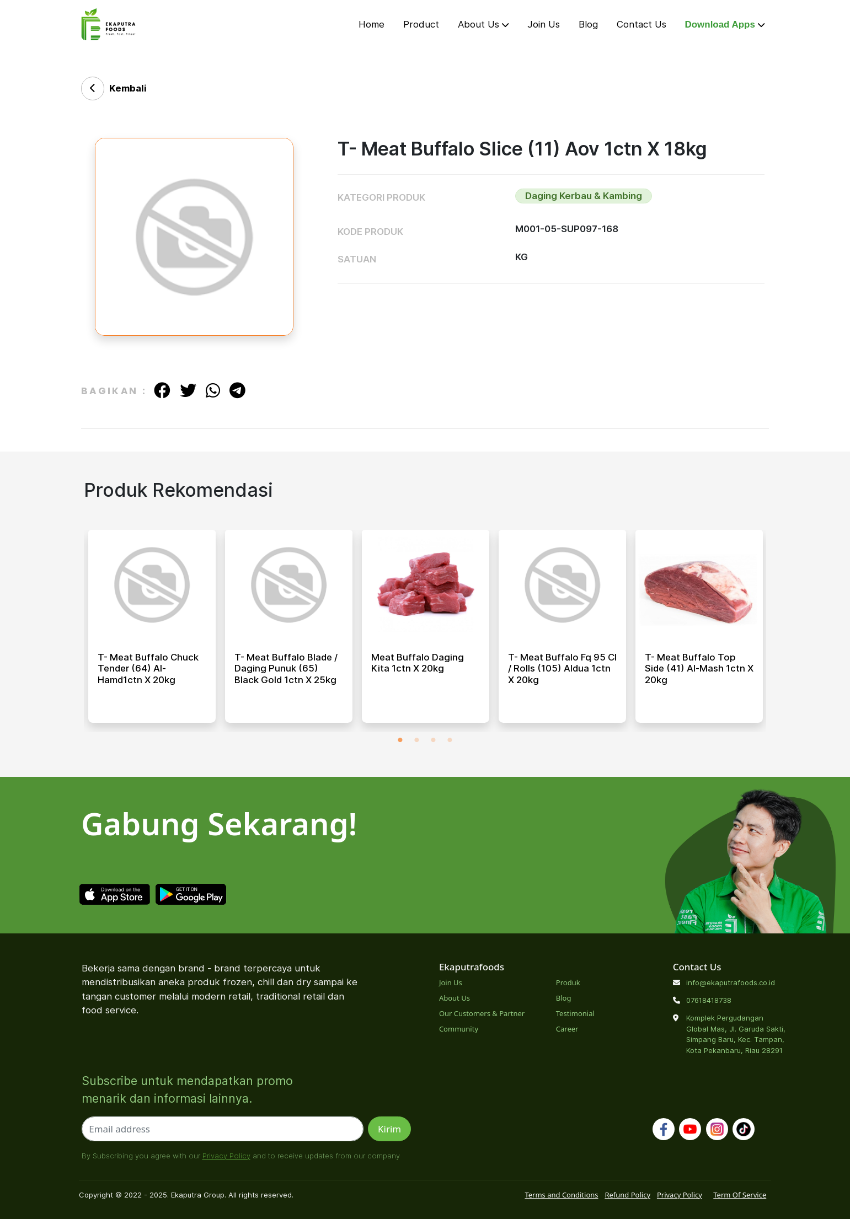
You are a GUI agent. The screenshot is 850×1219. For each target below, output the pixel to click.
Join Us (543, 24)
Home (371, 24)
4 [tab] (450, 740)
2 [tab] (417, 740)
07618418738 (708, 1000)
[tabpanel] (152, 631)
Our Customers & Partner (482, 1013)
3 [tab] (433, 740)
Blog (588, 24)
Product (421, 24)
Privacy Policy (226, 1155)
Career (567, 1029)
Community (458, 1029)
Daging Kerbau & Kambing (583, 195)
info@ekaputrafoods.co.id (730, 982)
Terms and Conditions (561, 1195)
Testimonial (575, 1013)
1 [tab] (400, 740)
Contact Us (641, 24)
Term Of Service (739, 1195)
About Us (483, 24)
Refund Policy (627, 1195)
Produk (568, 982)
